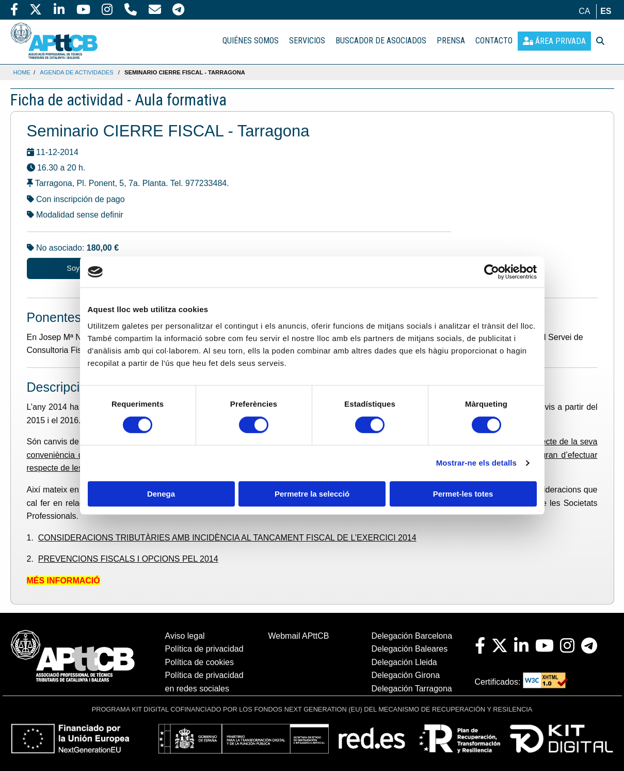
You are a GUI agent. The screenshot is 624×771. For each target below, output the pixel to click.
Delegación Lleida (404, 662)
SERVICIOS (307, 40)
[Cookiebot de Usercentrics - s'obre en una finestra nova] (491, 272)
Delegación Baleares (410, 648)
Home (22, 72)
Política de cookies (199, 662)
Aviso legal (185, 635)
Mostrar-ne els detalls (476, 462)
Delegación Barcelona (412, 635)
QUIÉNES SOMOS (250, 40)
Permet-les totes (463, 493)
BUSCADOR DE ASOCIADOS (380, 40)
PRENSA (451, 40)
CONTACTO (494, 40)
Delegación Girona (406, 675)
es (605, 11)
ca (584, 11)
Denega (161, 493)
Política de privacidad (204, 648)
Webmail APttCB (298, 635)
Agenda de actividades (76, 72)
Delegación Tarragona (412, 688)
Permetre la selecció (312, 493)
